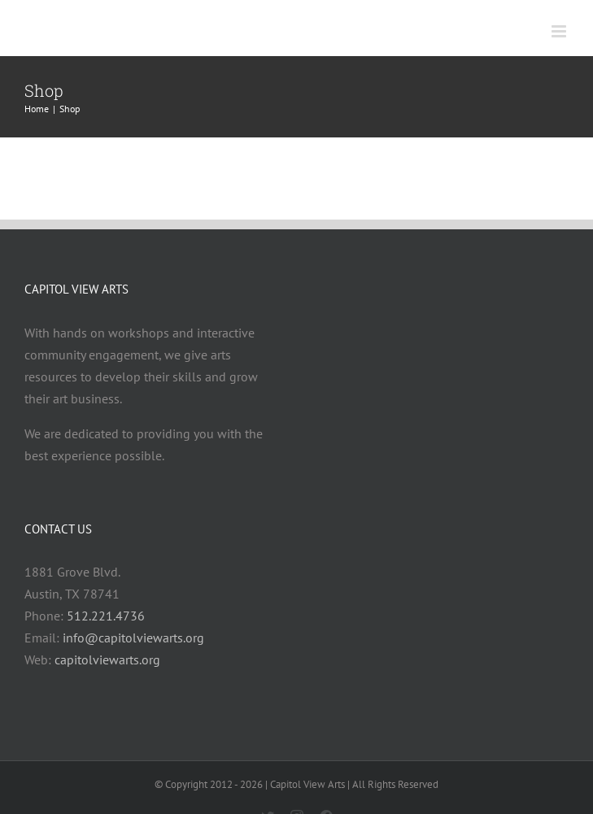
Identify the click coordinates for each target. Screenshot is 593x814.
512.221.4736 (106, 615)
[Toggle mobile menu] (560, 31)
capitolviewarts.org (107, 659)
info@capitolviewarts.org (133, 637)
